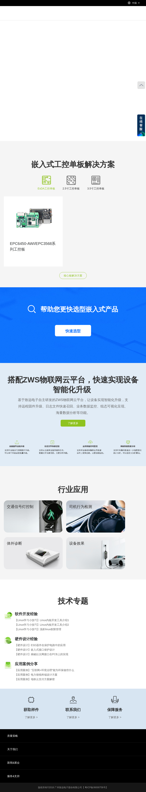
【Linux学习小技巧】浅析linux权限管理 (38, 629)
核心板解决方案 (73, 275)
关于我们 (12, 749)
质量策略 (12, 735)
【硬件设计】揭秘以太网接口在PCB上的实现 (41, 654)
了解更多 (73, 423)
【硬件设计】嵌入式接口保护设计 (35, 649)
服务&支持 (13, 776)
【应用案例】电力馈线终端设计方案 (36, 674)
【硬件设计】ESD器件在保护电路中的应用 (40, 645)
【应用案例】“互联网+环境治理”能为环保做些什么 (44, 670)
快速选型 (73, 331)
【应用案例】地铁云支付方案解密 (35, 679)
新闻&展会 (13, 762)
